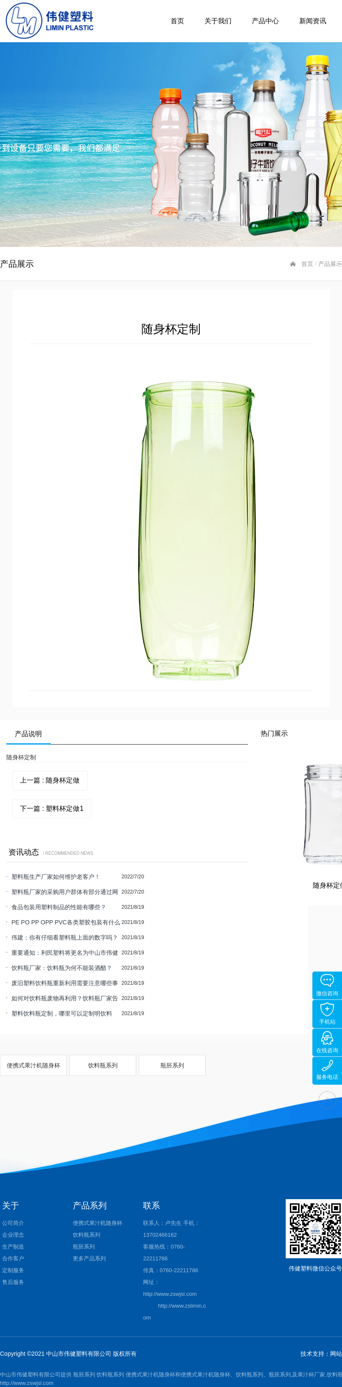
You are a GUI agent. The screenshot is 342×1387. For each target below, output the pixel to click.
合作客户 (13, 1258)
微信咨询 (327, 985)
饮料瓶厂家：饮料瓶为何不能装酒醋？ (61, 967)
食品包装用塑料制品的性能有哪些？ (58, 907)
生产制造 (13, 1246)
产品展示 (330, 263)
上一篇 (50, 780)
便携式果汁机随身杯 (33, 1065)
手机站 (327, 1013)
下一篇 (51, 808)
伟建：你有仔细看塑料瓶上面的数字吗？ (64, 937)
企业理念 (13, 1235)
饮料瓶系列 (103, 1065)
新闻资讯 (312, 20)
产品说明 (28, 733)
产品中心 (265, 20)
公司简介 (13, 1223)
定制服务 (13, 1270)
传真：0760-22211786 (170, 1270)
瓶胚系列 (172, 1065)
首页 (177, 20)
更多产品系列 (89, 1258)
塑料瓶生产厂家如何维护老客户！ (55, 876)
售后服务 (13, 1282)
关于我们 (218, 20)
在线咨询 (327, 1042)
